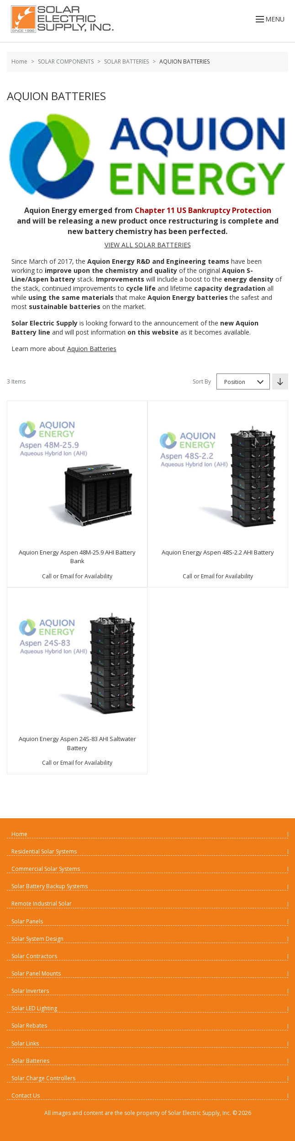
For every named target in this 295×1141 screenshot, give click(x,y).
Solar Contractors (34, 956)
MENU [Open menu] (269, 19)
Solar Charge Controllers (43, 1078)
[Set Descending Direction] (280, 381)
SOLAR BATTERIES (126, 61)
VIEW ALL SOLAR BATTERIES (148, 244)
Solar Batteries (30, 1061)
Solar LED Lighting (34, 1008)
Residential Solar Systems (44, 851)
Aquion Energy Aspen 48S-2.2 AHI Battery (218, 552)
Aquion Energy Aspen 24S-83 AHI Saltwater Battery (77, 743)
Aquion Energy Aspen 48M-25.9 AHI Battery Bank (77, 556)
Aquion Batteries (91, 348)
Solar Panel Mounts (36, 973)
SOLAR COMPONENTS (66, 61)
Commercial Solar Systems (45, 869)
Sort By (202, 381)
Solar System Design (37, 939)
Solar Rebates (29, 1025)
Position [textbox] (234, 382)
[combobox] (243, 381)
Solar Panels (27, 921)
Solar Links (25, 1043)
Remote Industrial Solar (41, 903)
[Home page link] (60, 19)
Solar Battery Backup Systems (49, 886)
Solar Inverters (30, 991)
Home (19, 61)
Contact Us (25, 1095)
